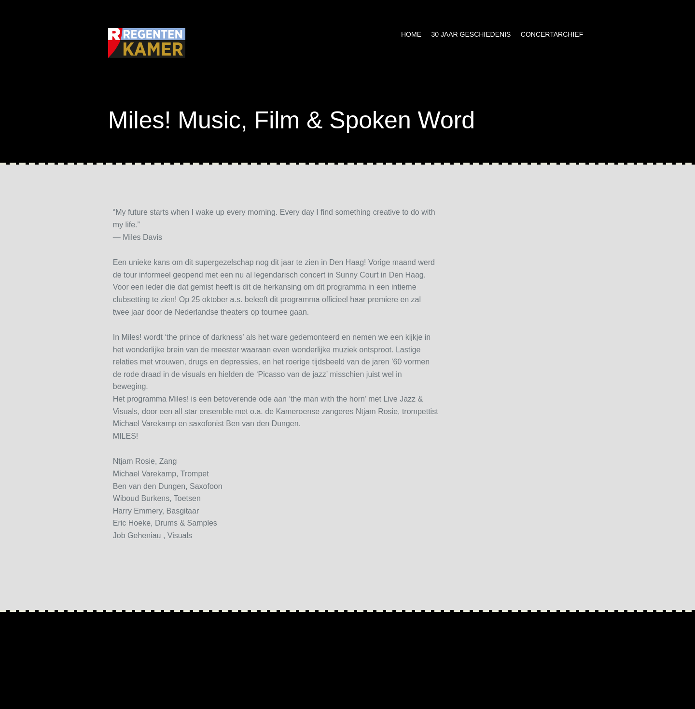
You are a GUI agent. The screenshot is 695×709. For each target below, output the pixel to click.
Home (411, 34)
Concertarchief (552, 34)
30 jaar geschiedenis (471, 34)
